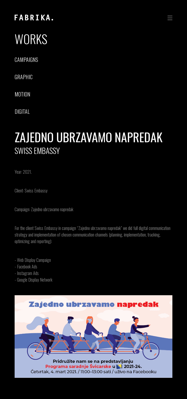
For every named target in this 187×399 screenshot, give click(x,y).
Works (31, 38)
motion (22, 94)
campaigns (26, 59)
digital (22, 111)
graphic (24, 76)
